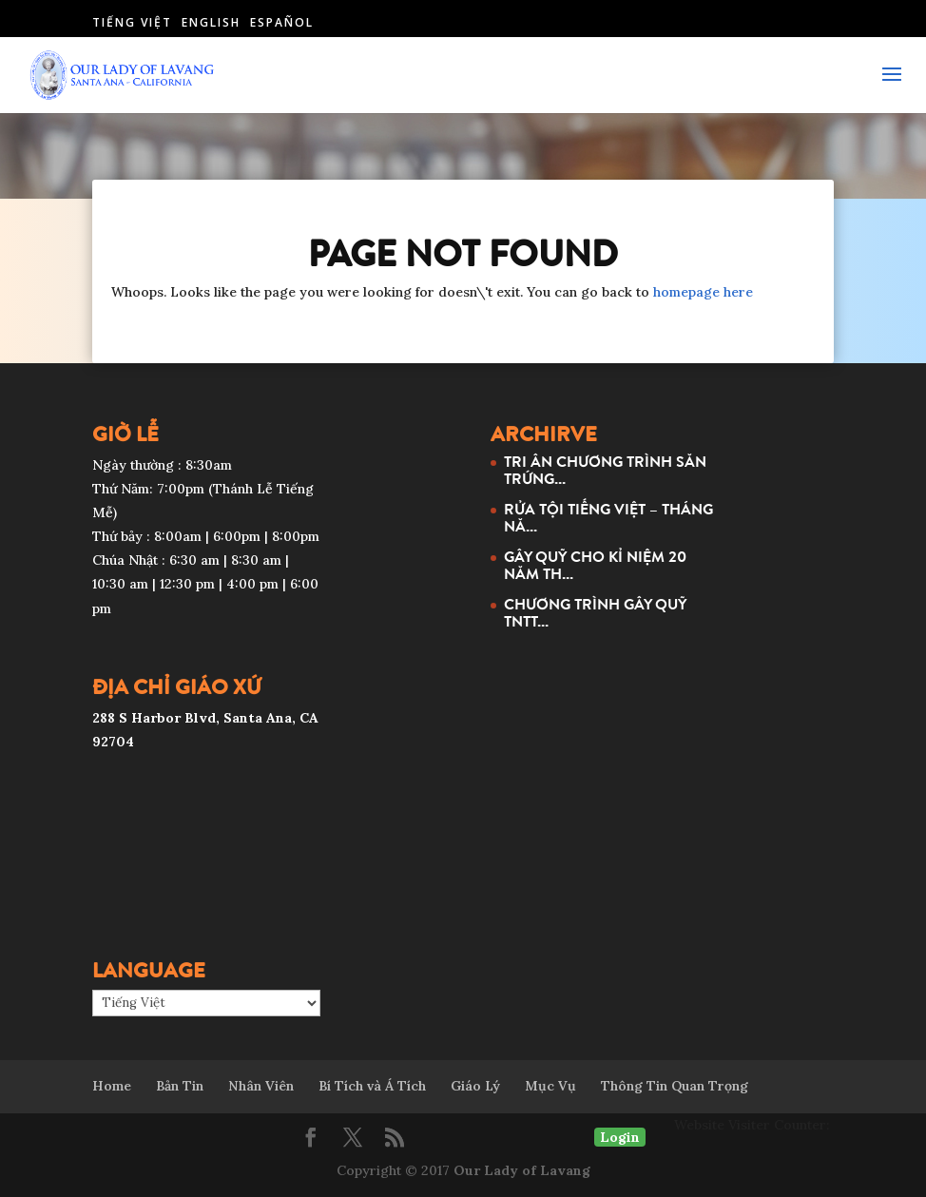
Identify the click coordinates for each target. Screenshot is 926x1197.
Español (282, 22)
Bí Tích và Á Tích (372, 1085)
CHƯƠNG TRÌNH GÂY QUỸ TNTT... (595, 612)
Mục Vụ (550, 1085)
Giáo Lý (475, 1085)
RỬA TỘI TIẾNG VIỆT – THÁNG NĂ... (608, 517)
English (211, 22)
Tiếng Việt (132, 22)
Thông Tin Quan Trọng (674, 1085)
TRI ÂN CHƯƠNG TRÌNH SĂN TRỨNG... (605, 470)
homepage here (703, 291)
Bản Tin (179, 1085)
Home (111, 1085)
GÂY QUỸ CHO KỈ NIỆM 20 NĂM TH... (595, 565)
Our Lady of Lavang (521, 1170)
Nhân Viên (261, 1085)
